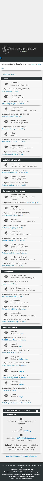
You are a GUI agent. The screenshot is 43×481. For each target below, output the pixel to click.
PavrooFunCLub (26, 403)
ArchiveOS (37, 474)
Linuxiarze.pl (35, 472)
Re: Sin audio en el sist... (9, 353)
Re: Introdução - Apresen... (10, 365)
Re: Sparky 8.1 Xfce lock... (10, 215)
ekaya (21, 397)
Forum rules (15, 82)
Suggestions (15, 300)
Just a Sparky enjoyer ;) (9, 104)
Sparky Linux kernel (19, 257)
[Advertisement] (21, 21)
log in (34, 64)
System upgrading (18, 176)
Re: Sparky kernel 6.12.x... (10, 266)
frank (20, 346)
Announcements (17, 145)
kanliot (23, 141)
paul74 (23, 185)
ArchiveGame (21, 476)
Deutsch (14, 331)
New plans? (5, 284)
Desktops (14, 206)
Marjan (21, 384)
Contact (34, 465)
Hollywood (14, 284)
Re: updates (30, 203)
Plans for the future (18, 275)
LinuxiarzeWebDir (19, 474)
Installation (15, 164)
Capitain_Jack (23, 359)
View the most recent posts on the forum (21, 456)
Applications (16, 232)
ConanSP (24, 365)
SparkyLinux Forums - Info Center (17, 411)
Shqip (13, 369)
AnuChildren (30, 476)
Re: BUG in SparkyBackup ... (11, 322)
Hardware (15, 219)
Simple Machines (27, 478)
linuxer (21, 334)
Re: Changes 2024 (7, 91)
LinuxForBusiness (7, 474)
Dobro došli (5, 390)
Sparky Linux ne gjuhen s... (10, 378)
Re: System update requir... (10, 185)
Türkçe (13, 394)
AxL (16, 91)
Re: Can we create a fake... (10, 141)
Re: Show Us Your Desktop (10, 296)
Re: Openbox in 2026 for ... (10, 309)
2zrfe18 (22, 215)
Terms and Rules (10, 465)
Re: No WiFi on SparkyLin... (10, 228)
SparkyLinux (29, 474)
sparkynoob (24, 172)
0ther (13, 133)
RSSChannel (17, 472)
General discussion (18, 120)
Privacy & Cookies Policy (24, 465)
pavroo (22, 240)
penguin (21, 372)
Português (15, 356)
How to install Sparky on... (10, 172)
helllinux (21, 104)
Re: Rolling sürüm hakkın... (10, 403)
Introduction (16, 95)
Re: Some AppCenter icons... (11, 253)
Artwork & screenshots (20, 288)
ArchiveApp (12, 476)
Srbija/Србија (16, 382)
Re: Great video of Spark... (10, 154)
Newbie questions (18, 194)
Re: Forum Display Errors (10, 116)
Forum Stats (10, 415)
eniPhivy (22, 129)
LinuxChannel (25, 472)
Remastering (16, 313)
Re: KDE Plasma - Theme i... (10, 340)
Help (2, 465)
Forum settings (17, 108)
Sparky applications (18, 244)
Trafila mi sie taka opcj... (9, 129)
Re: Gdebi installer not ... (10, 240)
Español (14, 344)
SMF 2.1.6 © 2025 (16, 478)
